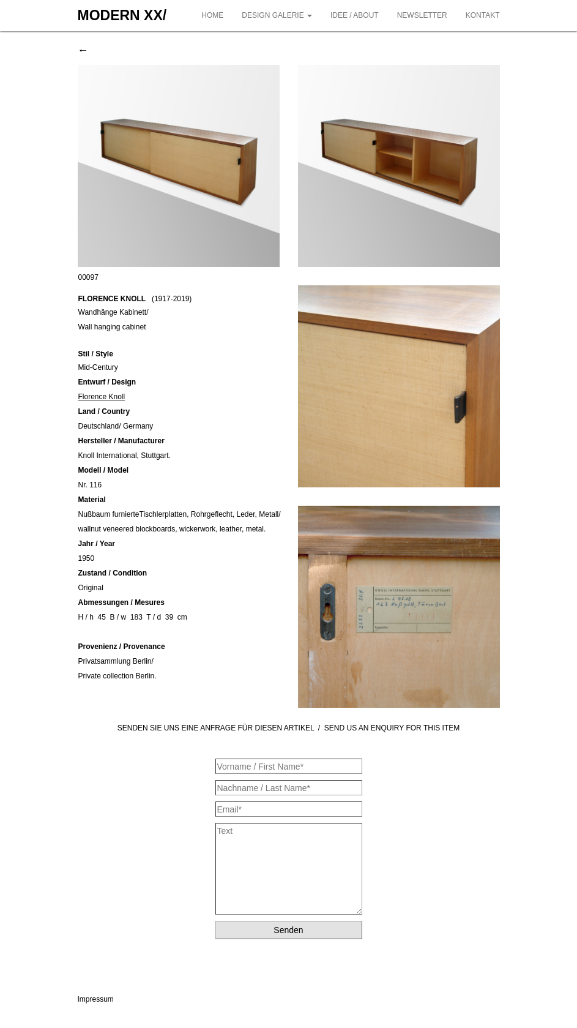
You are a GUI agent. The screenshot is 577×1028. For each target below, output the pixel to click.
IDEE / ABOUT (354, 15)
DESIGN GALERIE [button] (277, 15)
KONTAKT (483, 15)
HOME (212, 15)
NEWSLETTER (422, 15)
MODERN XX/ (122, 15)
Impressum (96, 999)
